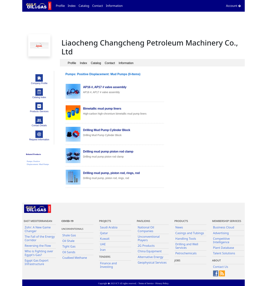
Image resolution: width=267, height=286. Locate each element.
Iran (103, 250)
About (216, 260)
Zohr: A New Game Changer (38, 229)
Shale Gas (69, 235)
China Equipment (149, 251)
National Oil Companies (146, 229)
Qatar (104, 233)
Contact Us (220, 267)
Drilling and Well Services (186, 246)
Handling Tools (185, 239)
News (179, 227)
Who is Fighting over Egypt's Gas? (39, 253)
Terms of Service (146, 283)
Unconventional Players (148, 238)
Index (71, 6)
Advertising (221, 233)
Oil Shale (68, 241)
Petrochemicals (186, 253)
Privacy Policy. (162, 283)
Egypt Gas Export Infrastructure (36, 262)
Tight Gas (68, 246)
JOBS (177, 260)
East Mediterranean (38, 221)
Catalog (84, 6)
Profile (60, 6)
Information (114, 6)
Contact (97, 6)
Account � (233, 6)
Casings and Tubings (189, 233)
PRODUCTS (181, 221)
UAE (103, 244)
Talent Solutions (224, 253)
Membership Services (226, 221)
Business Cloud (223, 227)
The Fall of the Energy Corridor (40, 238)
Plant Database (223, 248)
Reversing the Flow (38, 246)
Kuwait (104, 239)
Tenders (104, 256)
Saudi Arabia (108, 227)
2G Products (146, 246)
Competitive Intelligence (221, 240)
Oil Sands (68, 252)
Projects (105, 221)
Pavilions (143, 221)
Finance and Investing (108, 265)
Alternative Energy (150, 257)
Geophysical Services (152, 262)
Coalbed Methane (74, 258)
